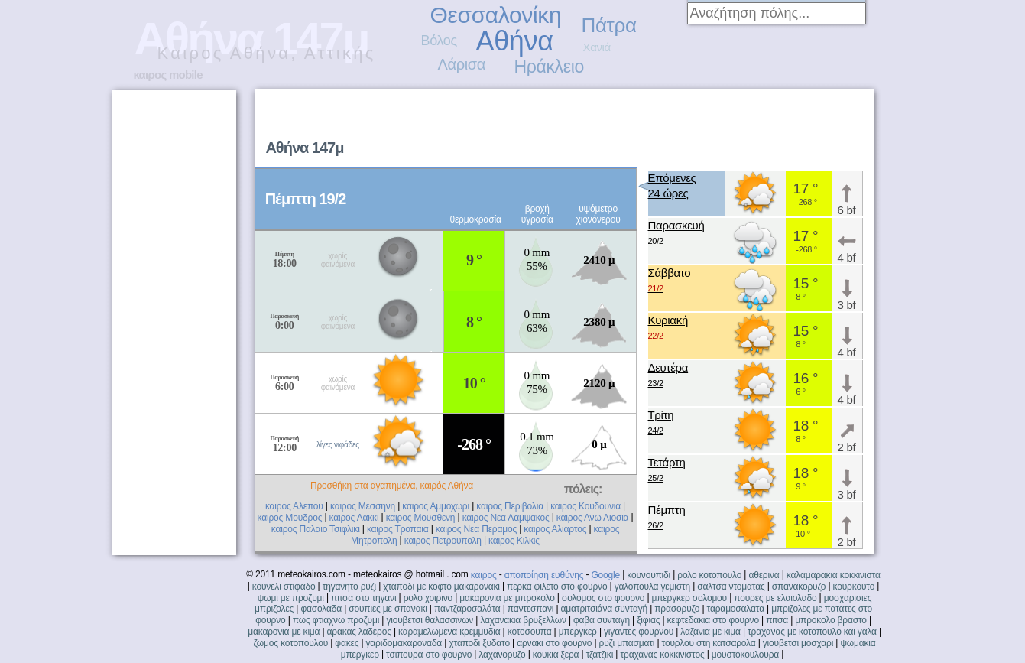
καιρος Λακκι (354, 517)
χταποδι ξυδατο (479, 643)
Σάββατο (669, 281)
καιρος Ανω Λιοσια (592, 517)
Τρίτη (661, 423)
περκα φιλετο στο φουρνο (557, 586)
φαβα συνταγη (601, 620)
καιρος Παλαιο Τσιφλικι (315, 529)
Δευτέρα (668, 376)
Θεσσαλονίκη (496, 15)
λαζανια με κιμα (710, 631)
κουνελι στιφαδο (284, 586)
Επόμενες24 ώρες (672, 185)
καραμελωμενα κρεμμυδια (449, 631)
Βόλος (439, 40)
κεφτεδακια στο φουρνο (713, 620)
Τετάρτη (667, 471)
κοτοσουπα (530, 631)
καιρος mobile (168, 74)
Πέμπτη (667, 518)
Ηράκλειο (549, 66)
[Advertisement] (678, 127)
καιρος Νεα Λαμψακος (506, 517)
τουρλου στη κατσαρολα (709, 643)
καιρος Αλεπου (294, 506)
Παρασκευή (676, 234)
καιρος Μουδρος (290, 517)
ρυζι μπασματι (627, 643)
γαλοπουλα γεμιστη (652, 586)
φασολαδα (321, 608)
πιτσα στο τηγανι (363, 598)
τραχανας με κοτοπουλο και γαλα (812, 631)
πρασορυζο (676, 608)
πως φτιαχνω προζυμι (336, 620)
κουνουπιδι (648, 575)
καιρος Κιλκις (514, 540)
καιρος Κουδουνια (585, 506)
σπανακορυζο (799, 586)
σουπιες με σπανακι (388, 608)
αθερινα (763, 575)
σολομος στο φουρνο (603, 598)
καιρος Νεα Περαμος (476, 529)
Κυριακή (668, 328)
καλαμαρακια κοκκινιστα (834, 575)
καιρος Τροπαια (398, 529)
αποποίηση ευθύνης (544, 575)
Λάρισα (462, 64)
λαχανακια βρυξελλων (523, 620)
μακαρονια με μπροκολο (506, 598)
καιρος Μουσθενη (421, 517)
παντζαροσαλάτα (467, 608)
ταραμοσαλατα (735, 608)
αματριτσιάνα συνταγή (604, 608)
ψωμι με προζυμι (291, 598)
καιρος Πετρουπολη (443, 540)
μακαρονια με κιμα (284, 631)
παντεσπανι (530, 608)
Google (605, 575)
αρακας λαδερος (359, 631)
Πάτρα (609, 25)
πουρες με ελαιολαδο (775, 598)
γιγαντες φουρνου (638, 631)
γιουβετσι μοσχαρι (798, 643)
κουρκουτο (854, 586)
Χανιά (597, 47)
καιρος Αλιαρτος (555, 529)
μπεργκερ (578, 631)
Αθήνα (514, 41)
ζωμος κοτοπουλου (291, 643)
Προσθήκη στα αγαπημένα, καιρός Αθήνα (391, 485)
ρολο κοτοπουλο (709, 575)
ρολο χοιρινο (428, 598)
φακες (346, 643)
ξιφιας (648, 620)
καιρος (484, 575)
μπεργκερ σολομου (690, 598)
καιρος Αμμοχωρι (435, 506)
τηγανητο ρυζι (349, 586)
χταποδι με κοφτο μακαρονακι (441, 586)
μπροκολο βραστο (830, 620)
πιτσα (777, 620)
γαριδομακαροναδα (404, 643)
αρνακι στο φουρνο (554, 643)
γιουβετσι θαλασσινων (429, 620)
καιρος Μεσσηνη (362, 506)
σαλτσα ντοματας (730, 586)
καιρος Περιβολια (509, 506)
